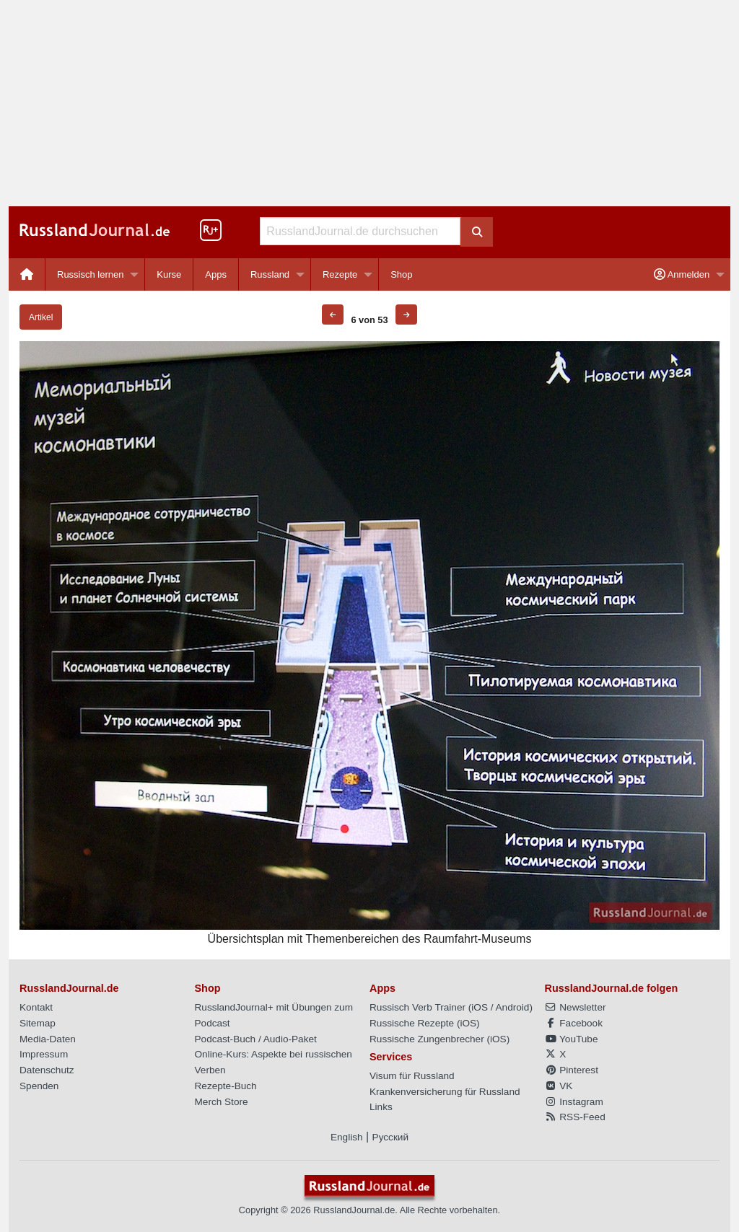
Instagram (574, 1101)
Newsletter (575, 1007)
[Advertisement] (369, 103)
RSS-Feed (575, 1117)
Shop (401, 274)
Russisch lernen (90, 274)
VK (559, 1086)
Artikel (41, 317)
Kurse (169, 274)
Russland (269, 274)
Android (513, 1007)
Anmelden (681, 274)
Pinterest (571, 1070)
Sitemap (37, 1023)
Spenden (38, 1086)
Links (381, 1106)
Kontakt (36, 1007)
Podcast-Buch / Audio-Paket (256, 1039)
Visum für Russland (412, 1075)
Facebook (574, 1023)
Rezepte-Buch (226, 1086)
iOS (479, 1007)
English (347, 1137)
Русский (390, 1137)
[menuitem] (27, 274)
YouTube (571, 1039)
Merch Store (221, 1101)
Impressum (43, 1054)
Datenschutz (46, 1070)
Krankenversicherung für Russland (445, 1091)
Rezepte (340, 274)
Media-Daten (47, 1039)
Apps (216, 274)
